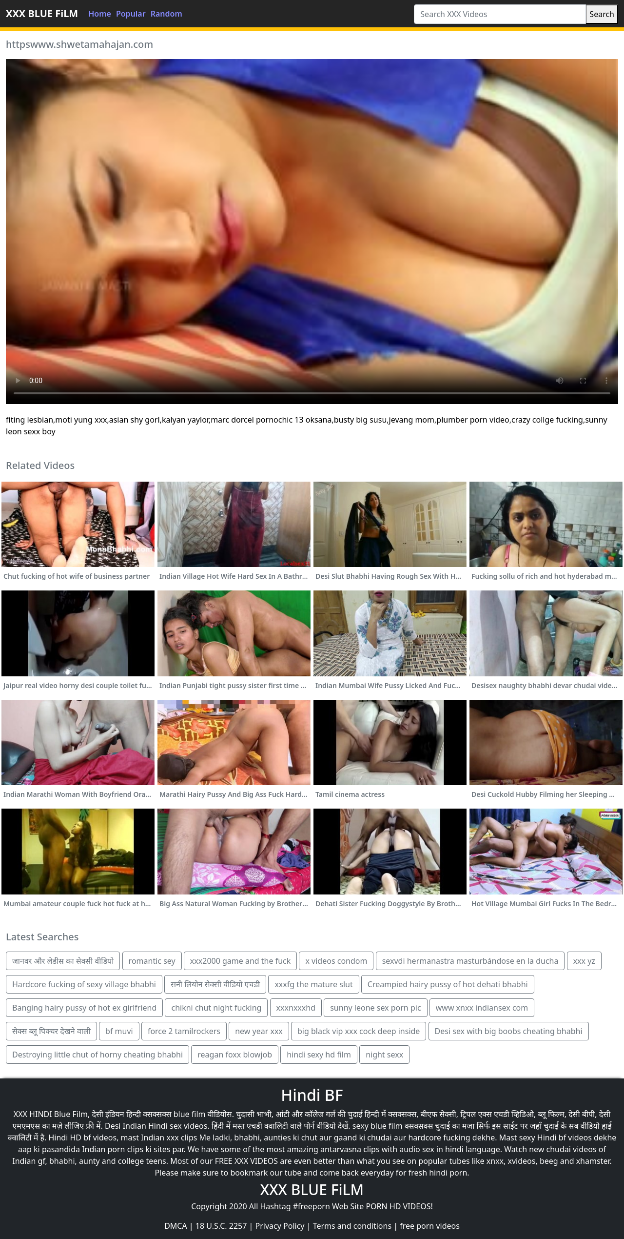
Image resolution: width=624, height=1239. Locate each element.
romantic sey (152, 960)
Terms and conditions (352, 1225)
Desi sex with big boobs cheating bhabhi (509, 1031)
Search (601, 14)
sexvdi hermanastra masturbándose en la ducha (470, 960)
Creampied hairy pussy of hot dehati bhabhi (448, 984)
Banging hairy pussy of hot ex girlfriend (84, 1007)
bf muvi (119, 1031)
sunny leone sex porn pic (375, 1007)
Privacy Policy (280, 1225)
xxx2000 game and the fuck (240, 960)
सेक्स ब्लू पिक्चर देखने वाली (51, 1031)
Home (99, 13)
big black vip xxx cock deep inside (358, 1031)
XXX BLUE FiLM (42, 13)
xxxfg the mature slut (313, 984)
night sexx (384, 1054)
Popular (131, 13)
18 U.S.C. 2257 (221, 1225)
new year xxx (259, 1031)
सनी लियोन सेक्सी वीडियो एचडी (215, 984)
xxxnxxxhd (295, 1007)
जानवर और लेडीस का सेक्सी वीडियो (63, 960)
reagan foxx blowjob (234, 1054)
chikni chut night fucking (216, 1007)
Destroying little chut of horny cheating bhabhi (97, 1054)
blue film (190, 1114)
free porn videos (430, 1225)
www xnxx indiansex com (482, 1007)
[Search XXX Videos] (500, 14)
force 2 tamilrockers (184, 1031)
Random (166, 13)
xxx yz (584, 960)
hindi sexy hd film (319, 1054)
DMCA (175, 1225)
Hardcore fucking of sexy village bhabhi (84, 984)
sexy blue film (377, 1125)
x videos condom (336, 960)
